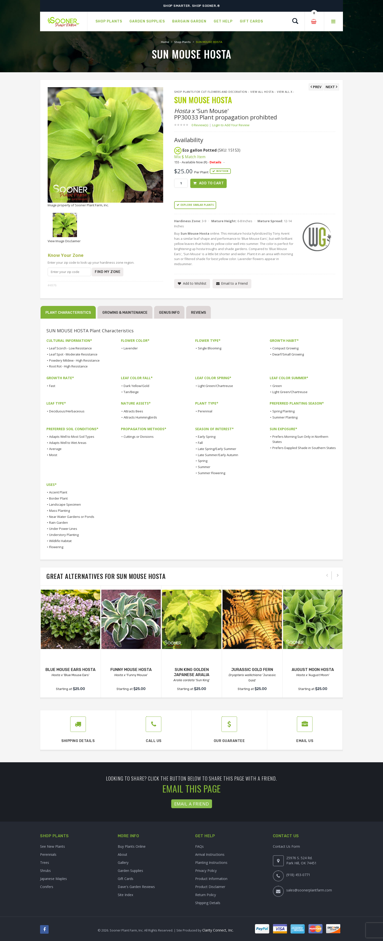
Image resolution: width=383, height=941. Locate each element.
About (122, 854)
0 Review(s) (201, 125)
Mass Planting (59, 510)
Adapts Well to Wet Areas (67, 442)
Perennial (205, 411)
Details (215, 162)
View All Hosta (262, 92)
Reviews (198, 313)
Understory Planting (64, 535)
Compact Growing (285, 348)
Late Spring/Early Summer (217, 449)
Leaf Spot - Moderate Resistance (73, 354)
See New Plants (52, 846)
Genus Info (169, 313)
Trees (44, 862)
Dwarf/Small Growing (288, 354)
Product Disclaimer (210, 886)
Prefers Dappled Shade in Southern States (304, 448)
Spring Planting (283, 411)
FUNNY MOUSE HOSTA (131, 669)
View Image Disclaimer (64, 241)
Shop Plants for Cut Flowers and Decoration (210, 92)
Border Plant (58, 498)
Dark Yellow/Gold (136, 386)
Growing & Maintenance (125, 313)
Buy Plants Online (132, 846)
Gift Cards (125, 878)
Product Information (211, 878)
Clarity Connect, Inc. (218, 930)
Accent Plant (58, 492)
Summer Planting (285, 417)
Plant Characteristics (68, 313)
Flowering (56, 547)
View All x (284, 92)
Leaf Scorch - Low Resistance (70, 348)
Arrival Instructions (209, 854)
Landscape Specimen (65, 504)
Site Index (125, 894)
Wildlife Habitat (60, 541)
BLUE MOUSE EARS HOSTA (70, 669)
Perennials (48, 854)
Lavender (131, 348)
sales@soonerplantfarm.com (309, 890)
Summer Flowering (211, 473)
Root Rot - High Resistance (68, 366)
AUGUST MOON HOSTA (313, 669)
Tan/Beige (131, 392)
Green (277, 386)
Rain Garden (58, 522)
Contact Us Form (286, 846)
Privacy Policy (206, 870)
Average (55, 449)
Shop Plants (182, 42)
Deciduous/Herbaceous (67, 411)
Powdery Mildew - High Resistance (74, 360)
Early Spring (206, 436)
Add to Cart (211, 183)
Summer (204, 467)
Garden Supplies (130, 870)
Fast (52, 386)
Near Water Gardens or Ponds (71, 516)
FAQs (199, 846)
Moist (53, 455)
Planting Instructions (211, 862)
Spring (202, 461)
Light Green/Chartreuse (215, 386)
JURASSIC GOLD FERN (252, 669)
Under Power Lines (63, 528)
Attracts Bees (133, 411)
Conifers (46, 886)
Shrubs (45, 870)
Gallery (123, 862)
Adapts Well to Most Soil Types (71, 436)
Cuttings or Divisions (139, 436)
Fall (200, 442)
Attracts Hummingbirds (140, 417)
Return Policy (205, 894)
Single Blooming (209, 348)
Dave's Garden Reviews (136, 886)
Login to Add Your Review (230, 125)
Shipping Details (207, 902)
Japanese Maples (53, 878)
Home (165, 42)
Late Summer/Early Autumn (218, 455)
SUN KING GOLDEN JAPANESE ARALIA (191, 672)
